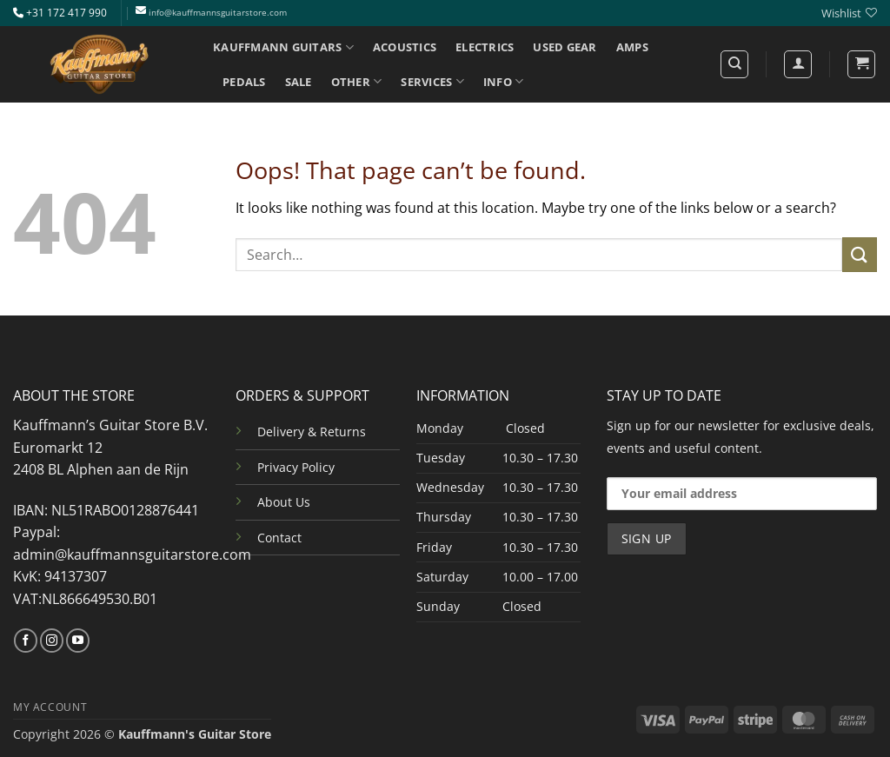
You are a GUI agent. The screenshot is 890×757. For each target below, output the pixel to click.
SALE (298, 82)
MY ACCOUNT (50, 707)
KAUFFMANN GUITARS (283, 47)
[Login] (798, 64)
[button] (861, 64)
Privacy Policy (296, 467)
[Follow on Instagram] (51, 640)
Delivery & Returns (311, 431)
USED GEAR (564, 47)
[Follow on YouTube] (78, 640)
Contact (279, 537)
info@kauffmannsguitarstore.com (218, 12)
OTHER (356, 81)
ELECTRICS (484, 47)
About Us (283, 502)
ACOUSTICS (404, 47)
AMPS (632, 47)
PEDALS (244, 82)
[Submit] (859, 254)
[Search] (734, 64)
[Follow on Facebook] (25, 640)
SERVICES (432, 81)
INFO (503, 81)
